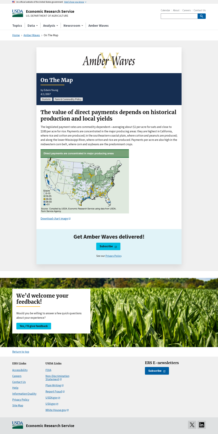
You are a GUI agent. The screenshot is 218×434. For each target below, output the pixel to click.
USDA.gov (51, 397)
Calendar (165, 10)
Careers (186, 10)
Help (15, 388)
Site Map (17, 405)
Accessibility (20, 370)
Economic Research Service (50, 11)
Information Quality (24, 394)
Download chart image (54, 218)
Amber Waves (98, 25)
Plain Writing (53, 385)
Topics (17, 25)
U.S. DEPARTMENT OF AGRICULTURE (47, 15)
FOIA (48, 370)
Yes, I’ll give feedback (34, 326)
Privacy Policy (113, 255)
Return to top (20, 352)
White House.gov (55, 410)
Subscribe (106, 246)
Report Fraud (53, 391)
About (176, 10)
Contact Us (200, 10)
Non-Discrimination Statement (57, 377)
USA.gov (50, 404)
